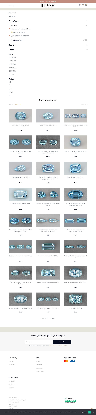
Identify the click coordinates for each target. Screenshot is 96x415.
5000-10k (12, 71)
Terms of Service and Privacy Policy (58, 346)
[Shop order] (17, 104)
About (38, 361)
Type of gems (48, 21)
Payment (11, 361)
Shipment (11, 365)
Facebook (11, 384)
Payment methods (70, 358)
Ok (89, 412)
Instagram (12, 381)
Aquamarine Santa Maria (21, 29)
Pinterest (11, 388)
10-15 (11, 92)
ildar (37, 358)
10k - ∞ (11, 74)
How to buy (13, 358)
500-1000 (12, 61)
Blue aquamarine (19, 32)
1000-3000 (12, 64)
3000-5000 (13, 68)
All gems (12, 16)
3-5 (10, 85)
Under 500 (12, 57)
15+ (10, 96)
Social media (13, 377)
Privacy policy (40, 371)
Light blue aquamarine (21, 36)
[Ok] (94, 412)
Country (48, 45)
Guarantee (39, 368)
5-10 (10, 89)
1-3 (10, 82)
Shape (48, 49)
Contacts (39, 365)
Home (10, 12)
